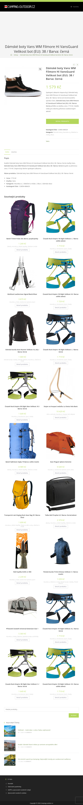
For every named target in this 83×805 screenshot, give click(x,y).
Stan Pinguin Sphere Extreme (60, 462)
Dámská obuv (57, 132)
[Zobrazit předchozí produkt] (74, 64)
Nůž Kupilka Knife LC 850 (22, 572)
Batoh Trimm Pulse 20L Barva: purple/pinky (22, 239)
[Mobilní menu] (74, 7)
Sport (65, 249)
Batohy (9, 246)
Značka (14, 152)
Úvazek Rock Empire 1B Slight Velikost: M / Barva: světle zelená (61, 295)
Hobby (15, 636)
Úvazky (70, 249)
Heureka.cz (66, 132)
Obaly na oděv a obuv (27, 525)
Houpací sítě (66, 414)
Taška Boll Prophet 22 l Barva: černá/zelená (60, 515)
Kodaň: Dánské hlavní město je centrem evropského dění (35, 742)
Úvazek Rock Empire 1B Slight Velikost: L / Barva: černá (60, 351)
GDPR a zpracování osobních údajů (19, 784)
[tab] (7, 152)
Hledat (74, 715)
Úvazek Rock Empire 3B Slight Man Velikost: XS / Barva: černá (22, 407)
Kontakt (10, 778)
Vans (47, 141)
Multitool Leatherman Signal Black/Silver (22, 294)
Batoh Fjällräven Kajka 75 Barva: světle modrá (22, 462)
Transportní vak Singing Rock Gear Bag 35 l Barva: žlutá (22, 516)
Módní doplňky (23, 246)
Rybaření (19, 636)
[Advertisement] (41, 28)
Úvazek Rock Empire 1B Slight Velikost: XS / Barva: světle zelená (61, 685)
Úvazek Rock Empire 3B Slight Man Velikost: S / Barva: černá (22, 685)
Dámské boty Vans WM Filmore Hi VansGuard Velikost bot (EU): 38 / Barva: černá (46, 55)
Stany (72, 470)
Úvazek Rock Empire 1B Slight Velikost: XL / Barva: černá (61, 630)
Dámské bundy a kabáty (10, 360)
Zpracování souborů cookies (17, 788)
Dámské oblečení (22, 360)
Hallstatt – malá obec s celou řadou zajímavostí (32, 729)
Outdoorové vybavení (26, 302)
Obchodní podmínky (14, 781)
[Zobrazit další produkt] (77, 64)
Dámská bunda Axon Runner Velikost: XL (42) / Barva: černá (22, 351)
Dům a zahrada (51, 414)
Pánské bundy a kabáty (66, 582)
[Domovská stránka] (11, 55)
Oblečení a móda (32, 246)
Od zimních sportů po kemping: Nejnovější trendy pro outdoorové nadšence (42, 755)
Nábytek (72, 414)
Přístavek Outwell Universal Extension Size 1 (22, 629)
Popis (7, 152)
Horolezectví (60, 249)
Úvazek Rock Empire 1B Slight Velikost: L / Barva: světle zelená (60, 240)
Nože (17, 302)
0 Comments (26, 731)
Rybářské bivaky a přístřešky (30, 636)
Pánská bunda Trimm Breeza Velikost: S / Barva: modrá (60, 573)
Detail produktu (62, 121)
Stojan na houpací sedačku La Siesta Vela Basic (61, 406)
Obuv (52, 135)
